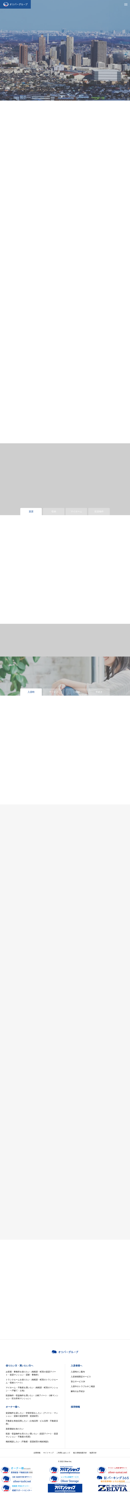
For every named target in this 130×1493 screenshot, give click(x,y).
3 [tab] (69, 96)
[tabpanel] (65, 50)
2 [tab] (65, 96)
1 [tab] (62, 96)
